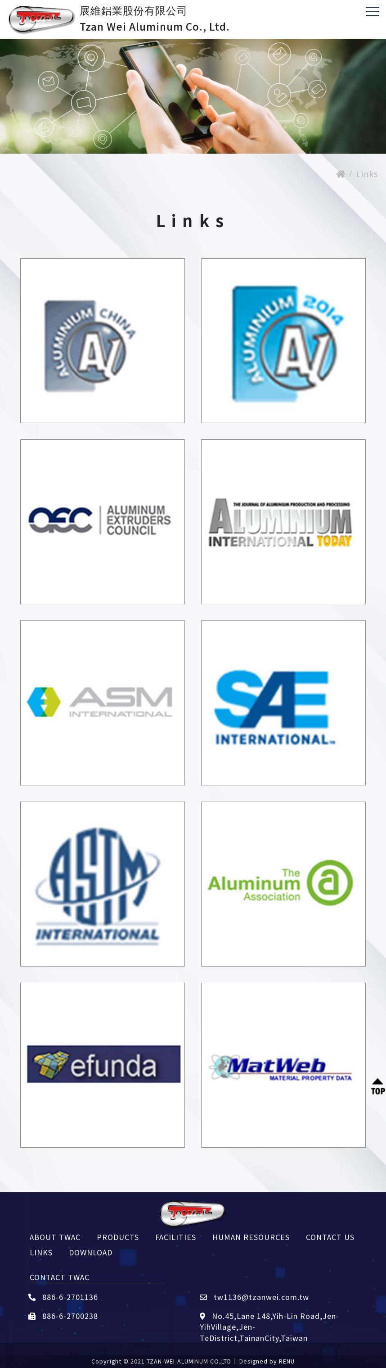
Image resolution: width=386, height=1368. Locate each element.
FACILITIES (175, 1236)
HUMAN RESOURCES (251, 1236)
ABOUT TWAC (55, 1236)
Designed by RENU (267, 1361)
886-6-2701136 (63, 1296)
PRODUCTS (118, 1236)
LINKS (41, 1252)
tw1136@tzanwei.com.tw (254, 1296)
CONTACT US (330, 1236)
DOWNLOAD (90, 1252)
